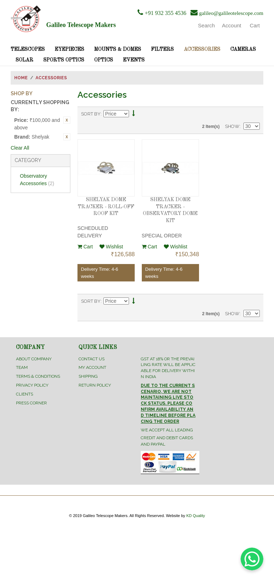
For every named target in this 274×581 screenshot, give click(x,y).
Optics (103, 60)
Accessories (202, 49)
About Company (34, 358)
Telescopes (28, 49)
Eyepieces (69, 49)
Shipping (88, 376)
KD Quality (195, 515)
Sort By (91, 114)
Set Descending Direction (133, 114)
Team (22, 367)
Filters (162, 49)
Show (232, 126)
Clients (24, 394)
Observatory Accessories (37, 179)
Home (21, 77)
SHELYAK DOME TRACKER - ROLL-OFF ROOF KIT (106, 206)
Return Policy (95, 385)
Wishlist (111, 246)
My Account (92, 367)
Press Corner (31, 402)
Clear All (20, 148)
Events (134, 60)
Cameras (243, 49)
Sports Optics (63, 60)
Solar (24, 60)
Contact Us (91, 358)
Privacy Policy (32, 385)
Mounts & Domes (117, 49)
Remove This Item (66, 120)
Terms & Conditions (38, 376)
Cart (85, 246)
